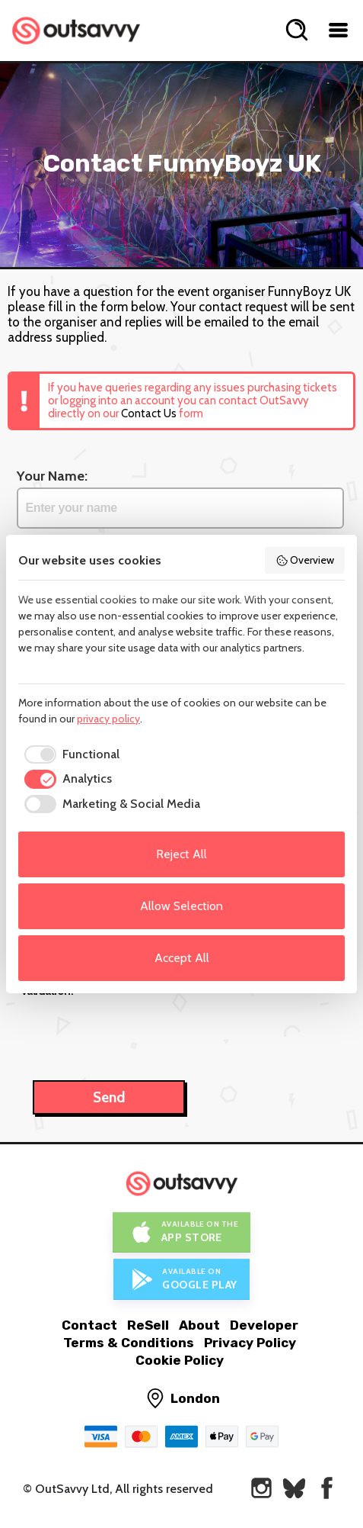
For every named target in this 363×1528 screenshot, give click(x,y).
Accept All (181, 958)
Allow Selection (181, 906)
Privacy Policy (250, 1342)
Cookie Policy (179, 1360)
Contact (89, 1325)
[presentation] (136, 1030)
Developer (264, 1325)
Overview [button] (305, 560)
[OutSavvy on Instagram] (261, 1488)
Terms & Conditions (128, 1342)
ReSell (148, 1325)
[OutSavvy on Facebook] (327, 1488)
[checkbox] (68, 754)
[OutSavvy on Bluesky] (294, 1488)
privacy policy (108, 718)
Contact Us (149, 413)
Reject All (181, 854)
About (199, 1325)
